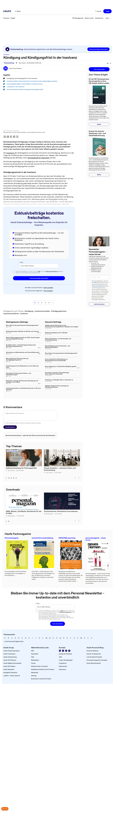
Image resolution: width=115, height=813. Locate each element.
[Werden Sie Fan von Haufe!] (69, 651)
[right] (79, 478)
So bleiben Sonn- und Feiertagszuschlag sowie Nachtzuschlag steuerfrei (21, 345)
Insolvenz (10, 153)
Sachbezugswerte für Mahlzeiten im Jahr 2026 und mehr (22, 366)
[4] (45, 302)
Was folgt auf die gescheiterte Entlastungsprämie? (22, 325)
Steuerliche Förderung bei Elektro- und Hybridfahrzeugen (18, 374)
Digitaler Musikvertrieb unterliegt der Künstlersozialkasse (57, 386)
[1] (35, 302)
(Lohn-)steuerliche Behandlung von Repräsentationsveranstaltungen (56, 360)
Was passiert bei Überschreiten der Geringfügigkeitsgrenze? (17, 359)
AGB (39, 271)
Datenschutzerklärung (52, 271)
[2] (38, 302)
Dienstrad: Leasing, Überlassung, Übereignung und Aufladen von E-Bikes (22, 381)
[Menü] (18, 11)
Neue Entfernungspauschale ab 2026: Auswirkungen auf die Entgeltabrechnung (23, 338)
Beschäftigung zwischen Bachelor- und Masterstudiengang (57, 346)
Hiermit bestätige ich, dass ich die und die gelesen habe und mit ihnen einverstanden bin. (39, 272)
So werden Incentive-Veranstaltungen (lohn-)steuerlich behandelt (57, 373)
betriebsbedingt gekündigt (39, 158)
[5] (49, 302)
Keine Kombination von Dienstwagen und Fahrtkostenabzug (58, 339)
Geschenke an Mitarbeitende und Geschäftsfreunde (22, 352)
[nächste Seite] (52, 303)
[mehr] (108, 18)
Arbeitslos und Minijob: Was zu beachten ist (59, 380)
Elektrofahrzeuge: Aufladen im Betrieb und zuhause (22, 331)
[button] (107, 11)
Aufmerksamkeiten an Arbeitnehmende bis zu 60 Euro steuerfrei (23, 389)
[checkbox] (14, 272)
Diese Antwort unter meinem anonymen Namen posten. (23, 423)
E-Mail (21, 262)
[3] (41, 302)
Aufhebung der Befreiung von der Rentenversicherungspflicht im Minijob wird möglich (61, 326)
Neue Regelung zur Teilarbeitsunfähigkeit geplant (60, 366)
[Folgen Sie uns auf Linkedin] (60, 651)
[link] (6, 18)
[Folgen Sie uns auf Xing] (63, 651)
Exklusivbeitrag (9, 63)
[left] (75, 478)
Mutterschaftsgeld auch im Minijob (56, 332)
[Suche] (98, 11)
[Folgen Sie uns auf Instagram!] (66, 651)
